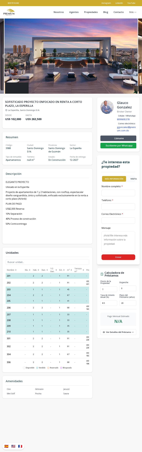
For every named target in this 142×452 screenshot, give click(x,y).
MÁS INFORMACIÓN (114, 178)
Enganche (123, 282)
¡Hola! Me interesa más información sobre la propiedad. (118, 241)
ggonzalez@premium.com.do (126, 129)
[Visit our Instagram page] (106, 3)
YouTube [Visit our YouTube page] (131, 3)
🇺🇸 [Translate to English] (13, 446)
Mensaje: (106, 227)
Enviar (118, 257)
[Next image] (137, 56)
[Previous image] (5, 56)
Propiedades (91, 12)
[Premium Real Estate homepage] (9, 12)
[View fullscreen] (137, 88)
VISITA (133, 178)
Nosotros (59, 12)
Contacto (119, 12)
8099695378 (123, 119)
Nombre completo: (112, 186)
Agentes (74, 12)
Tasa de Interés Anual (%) (107, 296)
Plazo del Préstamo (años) (127, 296)
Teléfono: (107, 200)
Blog (105, 12)
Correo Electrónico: (112, 214)
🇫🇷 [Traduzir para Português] (20, 446)
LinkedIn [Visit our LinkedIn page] (119, 3)
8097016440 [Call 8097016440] (13, 3)
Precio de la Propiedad (105, 282)
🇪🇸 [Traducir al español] (6, 446)
